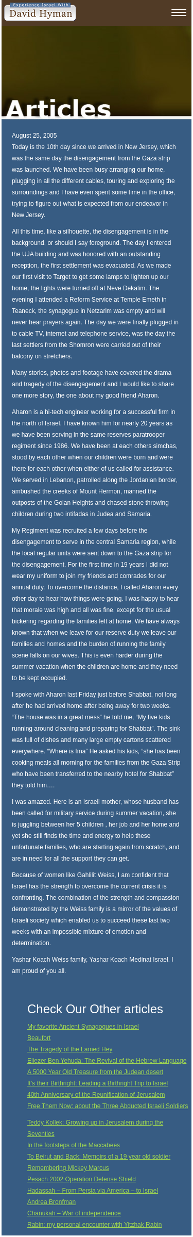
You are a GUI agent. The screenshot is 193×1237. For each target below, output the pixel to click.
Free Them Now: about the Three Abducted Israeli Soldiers (107, 1106)
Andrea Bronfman (51, 1202)
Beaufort (38, 1038)
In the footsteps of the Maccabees (73, 1145)
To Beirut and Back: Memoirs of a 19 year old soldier (98, 1156)
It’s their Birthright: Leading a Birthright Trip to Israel (97, 1083)
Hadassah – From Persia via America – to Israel (92, 1190)
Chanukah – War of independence (74, 1213)
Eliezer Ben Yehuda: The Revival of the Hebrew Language (106, 1060)
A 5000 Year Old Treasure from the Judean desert (95, 1072)
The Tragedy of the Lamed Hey (69, 1049)
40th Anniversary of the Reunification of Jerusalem (96, 1094)
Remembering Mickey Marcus (68, 1168)
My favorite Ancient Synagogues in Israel (83, 1026)
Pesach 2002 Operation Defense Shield (81, 1179)
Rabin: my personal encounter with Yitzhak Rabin (94, 1224)
